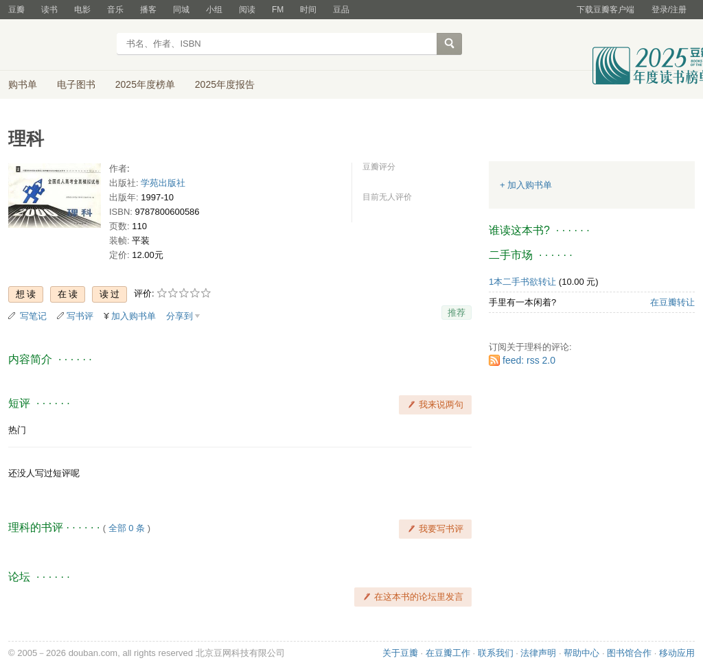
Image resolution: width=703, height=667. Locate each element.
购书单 (22, 84)
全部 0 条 (126, 528)
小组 (214, 9)
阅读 (247, 9)
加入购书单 (133, 316)
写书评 (80, 316)
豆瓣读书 (58, 45)
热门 (17, 430)
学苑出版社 (163, 183)
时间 (308, 9)
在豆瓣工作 (448, 653)
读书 (49, 9)
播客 (148, 9)
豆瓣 (16, 9)
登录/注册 (669, 9)
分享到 (179, 316)
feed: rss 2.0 (529, 360)
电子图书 (76, 84)
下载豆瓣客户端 (605, 9)
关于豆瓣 (400, 653)
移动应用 (677, 653)
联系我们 (496, 653)
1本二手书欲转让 (522, 282)
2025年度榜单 (145, 84)
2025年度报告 (225, 84)
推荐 (456, 312)
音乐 (115, 9)
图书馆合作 (629, 653)
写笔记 (33, 316)
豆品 (341, 9)
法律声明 (538, 653)
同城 (181, 9)
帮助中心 (581, 653)
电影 (82, 9)
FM (278, 9)
